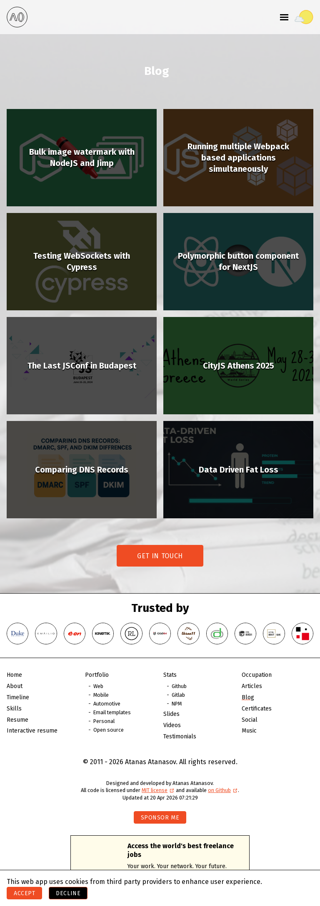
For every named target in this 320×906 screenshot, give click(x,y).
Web (98, 686)
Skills (14, 708)
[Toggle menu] (284, 17)
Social (250, 719)
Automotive (106, 704)
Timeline (18, 697)
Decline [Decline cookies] (68, 893)
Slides (171, 714)
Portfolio (97, 674)
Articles (252, 686)
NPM (177, 704)
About (14, 686)
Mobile (101, 695)
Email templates (112, 712)
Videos (172, 725)
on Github (223, 790)
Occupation (257, 674)
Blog (248, 697)
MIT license (158, 790)
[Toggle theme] (304, 17)
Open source (108, 730)
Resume (17, 719)
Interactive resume (32, 730)
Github (179, 686)
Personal (104, 721)
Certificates (257, 708)
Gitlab (178, 695)
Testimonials (179, 736)
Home (14, 674)
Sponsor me (160, 817)
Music (249, 730)
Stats (170, 674)
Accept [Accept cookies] (24, 893)
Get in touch (160, 556)
